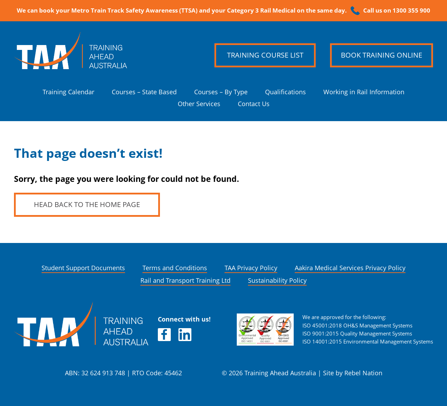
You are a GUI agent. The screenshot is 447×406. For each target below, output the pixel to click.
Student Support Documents (83, 268)
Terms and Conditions (174, 268)
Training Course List (265, 55)
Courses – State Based (144, 92)
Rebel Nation (363, 373)
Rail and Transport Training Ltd (185, 280)
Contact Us (254, 104)
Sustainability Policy (277, 280)
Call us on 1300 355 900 (396, 10)
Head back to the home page (87, 204)
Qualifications (285, 92)
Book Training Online (381, 55)
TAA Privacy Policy (251, 268)
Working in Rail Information (363, 92)
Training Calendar (68, 92)
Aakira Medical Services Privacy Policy (350, 268)
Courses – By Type (221, 92)
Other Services (199, 104)
